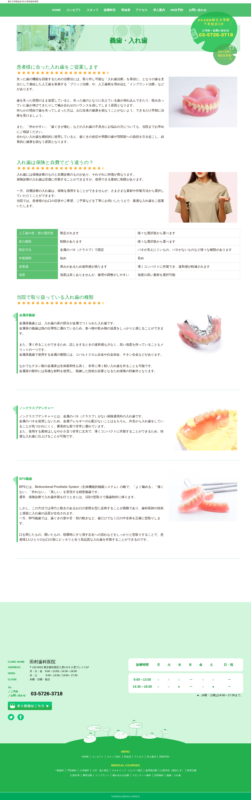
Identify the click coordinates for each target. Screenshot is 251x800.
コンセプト (73, 10)
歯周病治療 (151, 770)
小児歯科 (84, 770)
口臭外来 (75, 775)
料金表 (125, 10)
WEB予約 (176, 10)
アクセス (141, 10)
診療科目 (110, 10)
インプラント (102, 775)
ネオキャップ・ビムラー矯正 (127, 770)
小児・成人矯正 (100, 770)
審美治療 (87, 775)
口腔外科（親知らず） (172, 770)
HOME (56, 10)
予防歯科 (71, 770)
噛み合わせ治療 (121, 775)
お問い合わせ (197, 10)
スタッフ (92, 10)
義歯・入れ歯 (174, 775)
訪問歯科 (159, 775)
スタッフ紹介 (114, 756)
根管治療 (191, 770)
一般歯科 (59, 770)
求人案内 (159, 10)
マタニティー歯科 (141, 775)
